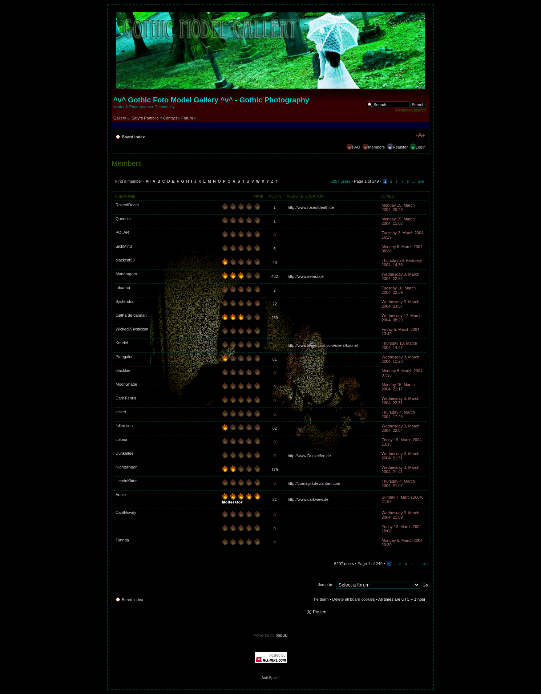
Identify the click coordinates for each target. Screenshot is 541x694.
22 (274, 304)
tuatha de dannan (131, 315)
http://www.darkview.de (308, 499)
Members (376, 147)
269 (274, 318)
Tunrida (122, 540)
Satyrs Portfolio (145, 118)
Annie (121, 494)
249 (421, 181)
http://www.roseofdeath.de (311, 207)
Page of (366, 181)
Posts (275, 196)
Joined (387, 196)
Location (315, 196)
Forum (187, 118)
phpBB (282, 635)
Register (400, 147)
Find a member (128, 181)
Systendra (125, 301)
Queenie (123, 218)
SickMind (124, 246)
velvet (121, 412)
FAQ (356, 147)
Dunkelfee (125, 453)
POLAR (122, 232)
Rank (258, 196)
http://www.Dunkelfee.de (309, 456)
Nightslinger (126, 467)
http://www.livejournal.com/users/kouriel (323, 345)
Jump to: (325, 585)
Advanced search (410, 110)
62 (274, 428)
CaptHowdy (126, 512)
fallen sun (124, 425)
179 (274, 469)
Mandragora (126, 274)
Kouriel (122, 343)
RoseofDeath (127, 205)
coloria (121, 439)
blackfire (123, 370)
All (148, 181)
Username (125, 196)
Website (295, 196)
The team (320, 599)
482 (274, 276)
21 (274, 499)
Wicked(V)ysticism (132, 329)
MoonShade (126, 384)
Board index (133, 137)
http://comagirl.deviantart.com (314, 483)
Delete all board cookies (353, 599)
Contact (170, 118)
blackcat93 (125, 260)
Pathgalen (125, 356)
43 (274, 262)
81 (274, 359)
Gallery (119, 118)
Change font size (420, 135)
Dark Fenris (126, 398)
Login (420, 147)
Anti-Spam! (270, 678)
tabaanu (123, 287)
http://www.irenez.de (306, 276)
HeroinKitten (127, 481)
